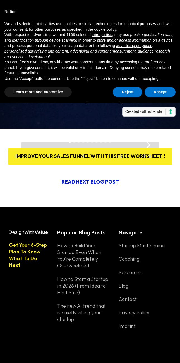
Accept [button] (160, 92)
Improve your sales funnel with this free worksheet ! (90, 156)
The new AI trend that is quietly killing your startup (81, 312)
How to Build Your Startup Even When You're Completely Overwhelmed (79, 255)
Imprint (127, 326)
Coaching (129, 259)
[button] (147, 145)
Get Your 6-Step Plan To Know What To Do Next (28, 255)
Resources (130, 272)
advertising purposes (134, 45)
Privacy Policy (134, 312)
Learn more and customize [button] (38, 92)
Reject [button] (127, 92)
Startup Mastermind (142, 245)
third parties (102, 34)
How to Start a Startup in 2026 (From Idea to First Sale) (82, 286)
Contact (128, 299)
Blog (123, 286)
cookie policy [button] (105, 29)
